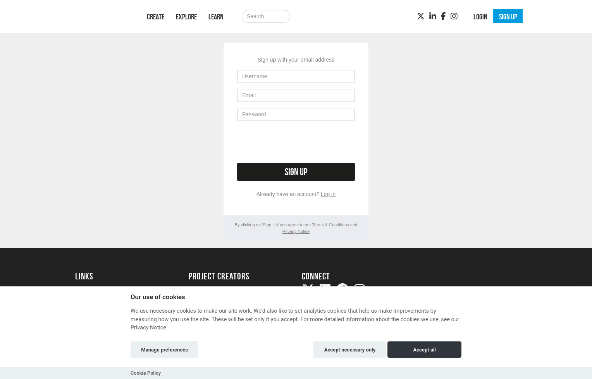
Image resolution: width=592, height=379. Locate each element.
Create (155, 16)
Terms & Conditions (330, 224)
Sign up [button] (508, 16)
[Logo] (101, 15)
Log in (328, 194)
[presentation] (296, 142)
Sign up (296, 172)
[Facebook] (443, 16)
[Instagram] (454, 16)
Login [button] (480, 16)
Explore (186, 16)
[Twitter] (421, 16)
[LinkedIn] (433, 16)
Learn (216, 16)
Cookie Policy (146, 373)
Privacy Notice (296, 231)
